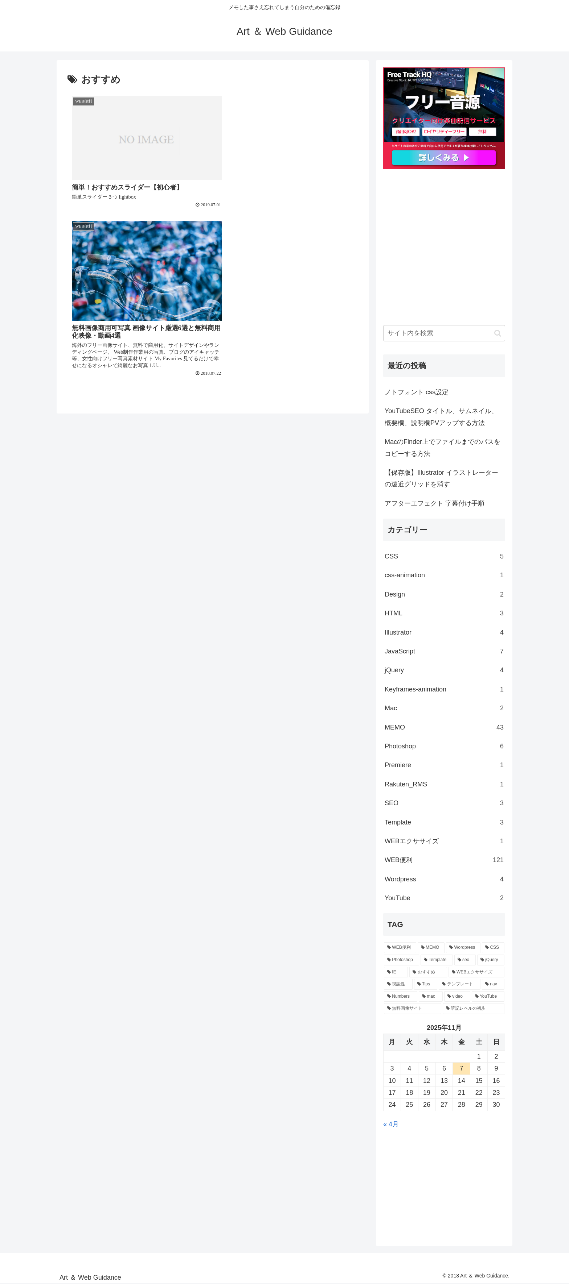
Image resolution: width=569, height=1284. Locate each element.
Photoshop (444, 746)
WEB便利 (444, 860)
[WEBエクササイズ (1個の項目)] (476, 972)
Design (444, 594)
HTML (444, 613)
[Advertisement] (444, 255)
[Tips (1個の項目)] (426, 984)
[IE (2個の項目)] (396, 972)
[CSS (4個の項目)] (493, 947)
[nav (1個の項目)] (493, 984)
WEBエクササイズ (444, 841)
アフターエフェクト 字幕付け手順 (434, 503)
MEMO (444, 727)
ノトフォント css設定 (417, 392)
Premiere (444, 765)
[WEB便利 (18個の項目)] (400, 947)
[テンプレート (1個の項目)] (459, 984)
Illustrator (444, 632)
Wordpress (444, 879)
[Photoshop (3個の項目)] (401, 960)
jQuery (444, 670)
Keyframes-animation (444, 689)
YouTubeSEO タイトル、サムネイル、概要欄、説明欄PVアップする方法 (441, 416)
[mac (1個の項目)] (431, 996)
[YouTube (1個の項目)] (488, 996)
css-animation (444, 575)
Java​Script (444, 651)
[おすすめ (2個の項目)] (428, 972)
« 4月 (391, 1124)
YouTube (444, 898)
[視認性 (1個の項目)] (398, 984)
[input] (444, 333)
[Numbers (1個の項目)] (400, 996)
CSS (444, 556)
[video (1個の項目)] (457, 996)
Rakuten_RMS (444, 784)
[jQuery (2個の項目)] (490, 960)
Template (444, 822)
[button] (497, 333)
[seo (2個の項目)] (465, 960)
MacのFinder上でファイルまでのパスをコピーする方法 (442, 447)
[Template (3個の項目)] (437, 960)
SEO (444, 803)
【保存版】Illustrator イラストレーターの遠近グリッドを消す (441, 478)
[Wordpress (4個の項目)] (463, 947)
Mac (444, 708)
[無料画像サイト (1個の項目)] (412, 1008)
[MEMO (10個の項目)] (431, 947)
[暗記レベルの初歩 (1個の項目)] (473, 1008)
